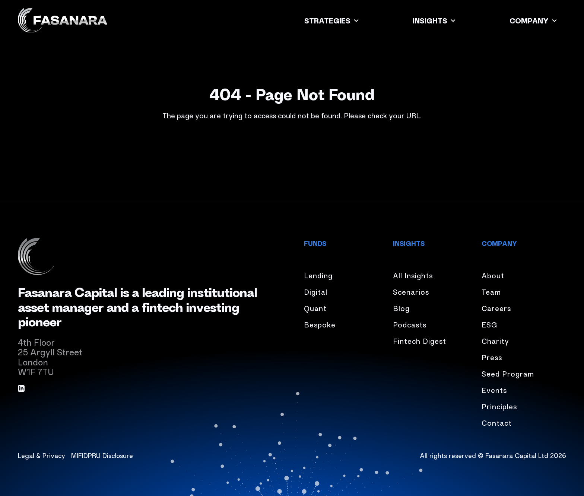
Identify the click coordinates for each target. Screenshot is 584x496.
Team (491, 292)
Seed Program (508, 373)
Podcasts (409, 324)
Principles (499, 406)
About (493, 275)
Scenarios (411, 292)
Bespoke (320, 324)
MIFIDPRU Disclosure (102, 455)
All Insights (413, 275)
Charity (495, 341)
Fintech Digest (419, 341)
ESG (489, 324)
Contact (497, 422)
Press (492, 357)
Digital (315, 292)
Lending (318, 275)
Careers (496, 308)
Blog (401, 308)
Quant (315, 308)
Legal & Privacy (41, 455)
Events (494, 390)
